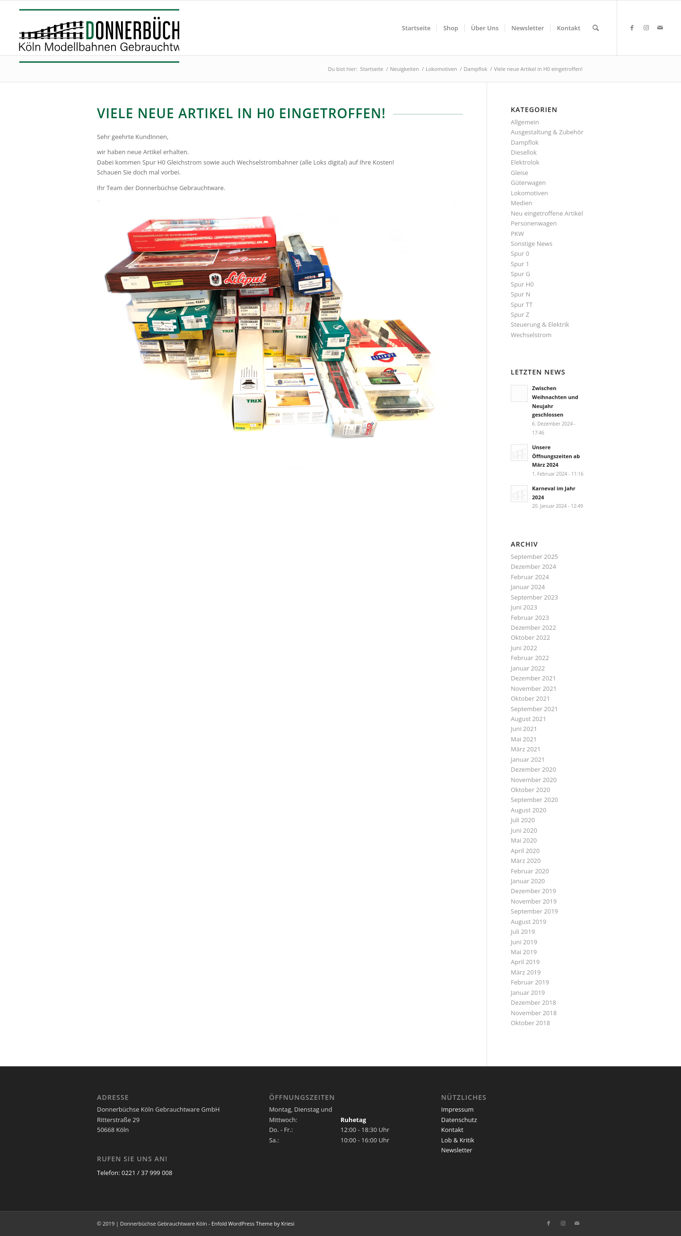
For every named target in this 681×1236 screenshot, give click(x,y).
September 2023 (534, 597)
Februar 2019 (530, 982)
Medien (522, 203)
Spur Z (520, 314)
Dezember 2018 (533, 1002)
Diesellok (524, 152)
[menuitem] (416, 27)
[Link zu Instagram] (646, 27)
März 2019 (526, 972)
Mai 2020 (524, 840)
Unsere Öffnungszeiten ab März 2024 (556, 456)
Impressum (457, 1109)
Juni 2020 (524, 830)
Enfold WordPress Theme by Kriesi (253, 1223)
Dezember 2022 (533, 627)
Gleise (519, 172)
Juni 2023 (524, 607)
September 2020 (534, 799)
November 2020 (534, 779)
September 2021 (534, 709)
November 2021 (534, 688)
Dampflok (525, 142)
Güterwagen (528, 182)
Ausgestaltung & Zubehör (547, 132)
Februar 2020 (530, 871)
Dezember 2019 (533, 891)
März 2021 (526, 749)
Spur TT (522, 304)
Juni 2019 (524, 942)
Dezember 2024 (533, 566)
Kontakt (452, 1129)
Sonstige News (531, 243)
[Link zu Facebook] (632, 27)
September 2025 (534, 556)
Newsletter (456, 1150)
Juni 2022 (524, 648)
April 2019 (525, 961)
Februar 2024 (530, 577)
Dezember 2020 (533, 769)
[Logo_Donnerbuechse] (96, 35)
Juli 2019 (523, 931)
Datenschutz (459, 1119)
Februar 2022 (530, 657)
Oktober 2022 (530, 637)
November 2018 (534, 1013)
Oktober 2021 (530, 698)
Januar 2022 (528, 668)
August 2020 (528, 810)
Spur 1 (520, 264)
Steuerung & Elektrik (540, 324)
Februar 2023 (530, 617)
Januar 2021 (528, 759)
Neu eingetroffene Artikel (547, 213)
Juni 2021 (524, 728)
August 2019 (528, 921)
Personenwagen (534, 223)
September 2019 (534, 911)
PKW (517, 233)
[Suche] (595, 27)
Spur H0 (522, 284)
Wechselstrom (531, 335)
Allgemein (525, 122)
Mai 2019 (524, 952)
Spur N (521, 294)
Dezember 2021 (533, 678)
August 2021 (528, 718)
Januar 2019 (528, 992)
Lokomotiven (529, 193)
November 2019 (534, 901)
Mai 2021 (524, 739)
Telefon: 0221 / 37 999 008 (134, 1172)
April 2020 (525, 850)
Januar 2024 (528, 587)
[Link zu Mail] (660, 27)
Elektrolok (525, 162)
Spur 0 (520, 253)
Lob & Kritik (457, 1140)
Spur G (520, 274)
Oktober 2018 (530, 1022)
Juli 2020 (523, 820)
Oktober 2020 (530, 789)
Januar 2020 (528, 881)
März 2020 (526, 860)
